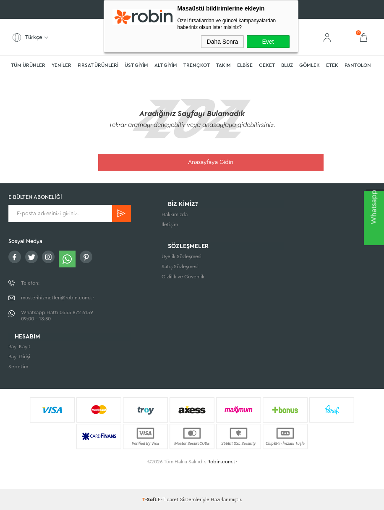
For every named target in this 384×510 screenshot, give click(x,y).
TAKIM (223, 65)
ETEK (332, 65)
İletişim (170, 226)
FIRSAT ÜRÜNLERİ (98, 65)
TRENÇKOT (196, 65)
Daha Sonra (222, 41)
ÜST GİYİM (136, 65)
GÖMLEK (309, 65)
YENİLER (61, 65)
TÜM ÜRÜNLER (28, 65)
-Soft (150, 499)
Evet (268, 41)
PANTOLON (358, 65)
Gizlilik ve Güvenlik (183, 280)
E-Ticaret (168, 499)
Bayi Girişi (19, 356)
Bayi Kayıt (19, 346)
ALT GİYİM (165, 65)
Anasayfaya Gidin (267, 162)
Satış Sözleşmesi (180, 269)
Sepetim (18, 367)
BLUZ (287, 65)
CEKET (267, 65)
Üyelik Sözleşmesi (181, 259)
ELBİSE (245, 65)
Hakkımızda (175, 216)
